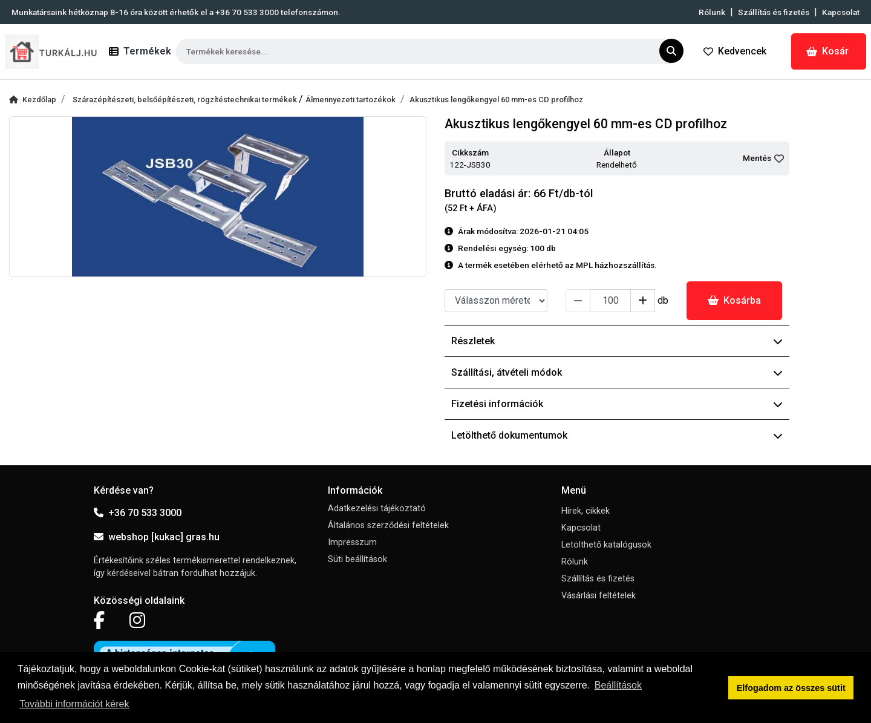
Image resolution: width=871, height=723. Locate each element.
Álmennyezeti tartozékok (350, 99)
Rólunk (712, 12)
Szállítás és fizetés (773, 12)
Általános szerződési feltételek (388, 525)
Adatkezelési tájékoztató (377, 508)
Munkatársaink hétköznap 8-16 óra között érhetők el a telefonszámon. (176, 12)
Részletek (617, 341)
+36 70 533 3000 (137, 513)
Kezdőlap (32, 99)
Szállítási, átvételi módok (617, 372)
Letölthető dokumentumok (617, 435)
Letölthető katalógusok (606, 545)
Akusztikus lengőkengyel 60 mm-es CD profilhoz (496, 99)
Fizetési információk (617, 404)
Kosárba (734, 300)
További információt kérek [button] (74, 704)
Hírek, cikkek (585, 511)
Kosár (827, 51)
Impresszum (352, 542)
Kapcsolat (841, 12)
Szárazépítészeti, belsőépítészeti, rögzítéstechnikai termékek (186, 99)
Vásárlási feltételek (598, 596)
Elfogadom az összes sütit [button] (791, 688)
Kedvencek (734, 51)
